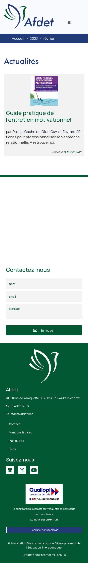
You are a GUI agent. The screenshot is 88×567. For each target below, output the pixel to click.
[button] (69, 22)
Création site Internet (44, 555)
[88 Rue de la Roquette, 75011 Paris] (44, 217)
